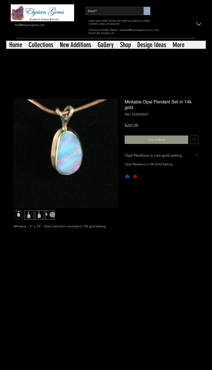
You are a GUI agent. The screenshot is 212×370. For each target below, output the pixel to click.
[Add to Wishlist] (194, 139)
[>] (147, 11)
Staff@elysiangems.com (29, 25)
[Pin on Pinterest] (135, 176)
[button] (198, 23)
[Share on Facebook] (127, 176)
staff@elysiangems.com (138, 29)
